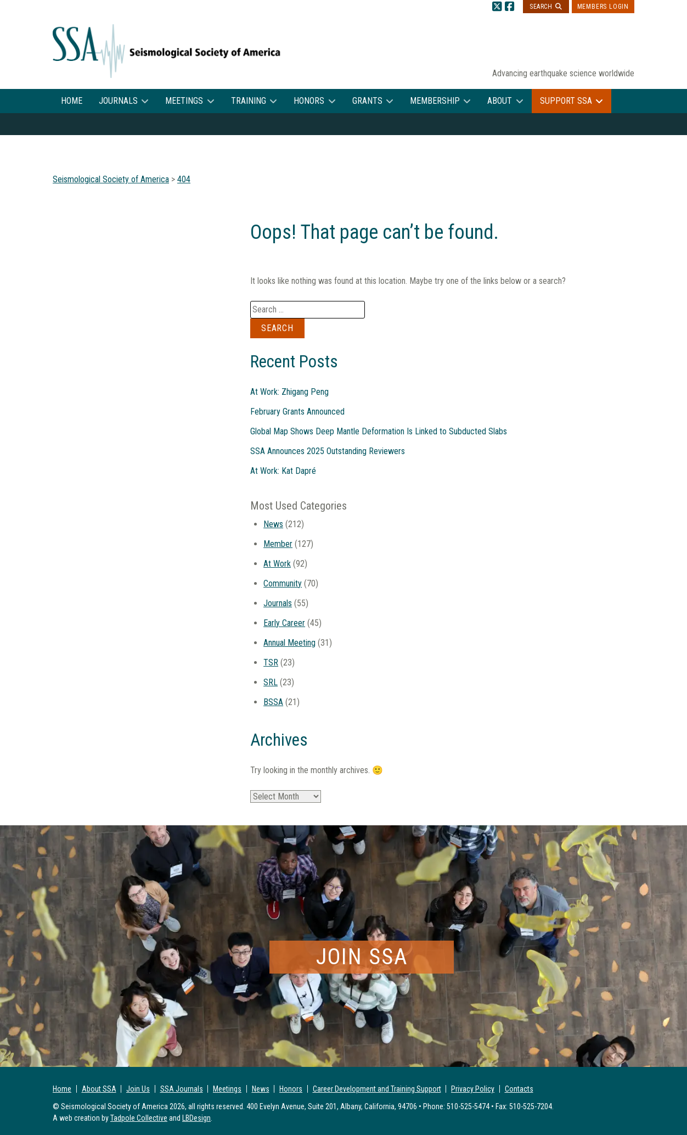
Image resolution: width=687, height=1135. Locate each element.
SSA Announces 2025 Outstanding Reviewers (327, 451)
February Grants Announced (297, 411)
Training (248, 101)
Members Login (603, 6)
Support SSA (566, 101)
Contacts (519, 1089)
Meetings (184, 101)
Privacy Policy (472, 1089)
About (499, 101)
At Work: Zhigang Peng (289, 392)
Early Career (284, 623)
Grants (367, 101)
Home (71, 101)
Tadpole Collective (138, 1118)
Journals (118, 101)
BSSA (273, 702)
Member (277, 544)
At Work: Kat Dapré (283, 471)
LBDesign (196, 1118)
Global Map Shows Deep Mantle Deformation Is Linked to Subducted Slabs (378, 431)
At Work (277, 563)
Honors (309, 101)
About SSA (99, 1089)
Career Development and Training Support (377, 1089)
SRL (270, 682)
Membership (435, 101)
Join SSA (362, 957)
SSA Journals (181, 1089)
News (273, 524)
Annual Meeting (289, 643)
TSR (270, 662)
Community (282, 583)
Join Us (138, 1089)
